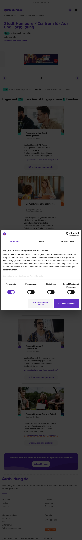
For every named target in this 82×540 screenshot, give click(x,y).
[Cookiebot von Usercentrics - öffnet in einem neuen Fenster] (68, 234)
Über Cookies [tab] (67, 241)
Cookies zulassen (66, 303)
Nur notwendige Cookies (40, 303)
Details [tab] (41, 241)
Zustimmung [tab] (14, 241)
